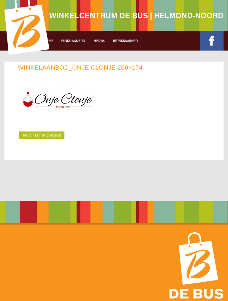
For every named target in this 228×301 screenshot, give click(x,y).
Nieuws (99, 41)
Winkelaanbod (73, 41)
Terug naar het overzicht (42, 135)
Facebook (212, 41)
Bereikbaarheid (125, 41)
